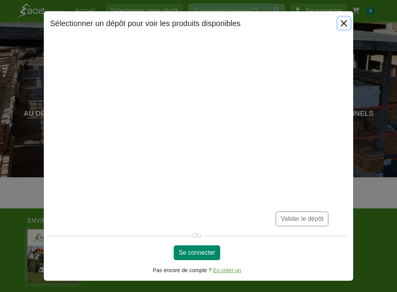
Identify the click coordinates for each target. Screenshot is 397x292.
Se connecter (197, 252)
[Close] (344, 23)
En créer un (227, 270)
